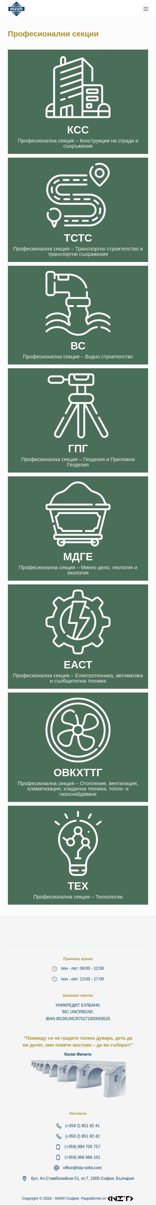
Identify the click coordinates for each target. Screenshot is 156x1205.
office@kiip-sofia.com (82, 1168)
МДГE (78, 557)
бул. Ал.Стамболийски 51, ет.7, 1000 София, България (82, 1178)
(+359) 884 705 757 (82, 1146)
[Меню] (146, 9)
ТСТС (78, 238)
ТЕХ (78, 886)
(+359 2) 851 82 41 (82, 1126)
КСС (78, 130)
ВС (77, 346)
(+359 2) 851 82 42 (82, 1136)
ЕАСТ (78, 665)
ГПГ (78, 448)
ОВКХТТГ (78, 772)
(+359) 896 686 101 (82, 1157)
